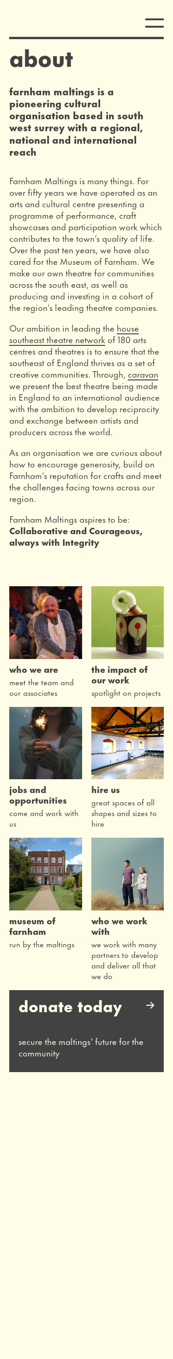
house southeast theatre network (74, 333)
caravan (143, 373)
